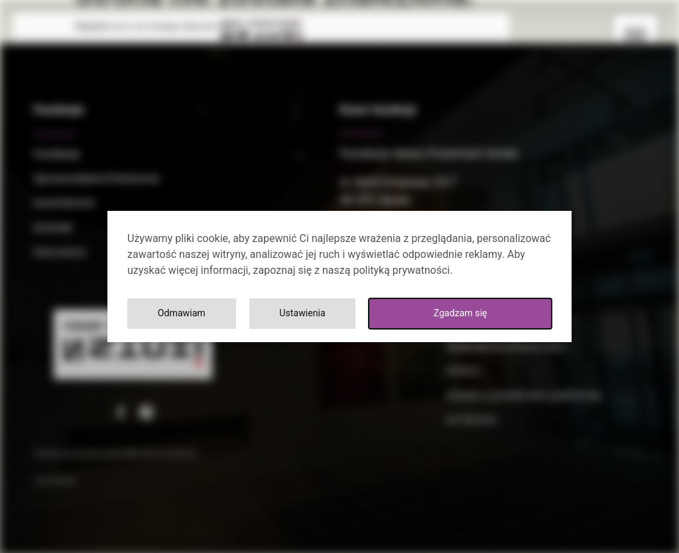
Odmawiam (183, 313)
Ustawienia (306, 313)
